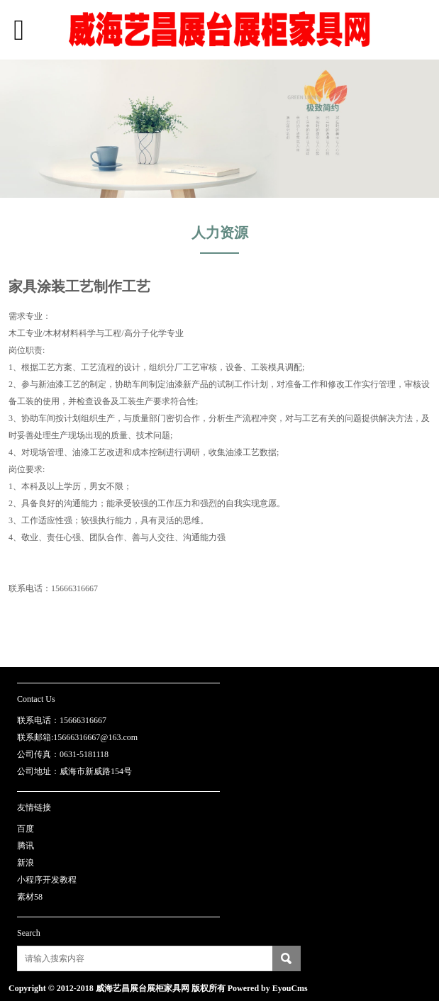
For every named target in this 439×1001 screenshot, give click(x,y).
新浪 (25, 863)
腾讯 (25, 846)
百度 (25, 829)
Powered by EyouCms (267, 988)
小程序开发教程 (47, 880)
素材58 (30, 897)
